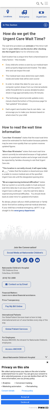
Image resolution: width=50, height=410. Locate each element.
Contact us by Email (16, 284)
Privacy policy (27, 391)
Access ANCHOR (13, 349)
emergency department (24, 211)
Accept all (25, 397)
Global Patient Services (16, 329)
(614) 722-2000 (8, 278)
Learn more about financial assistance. (19, 295)
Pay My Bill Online (13, 306)
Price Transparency (10, 300)
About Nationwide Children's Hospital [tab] (19, 357)
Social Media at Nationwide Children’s (25, 252)
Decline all (25, 402)
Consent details (8, 391)
